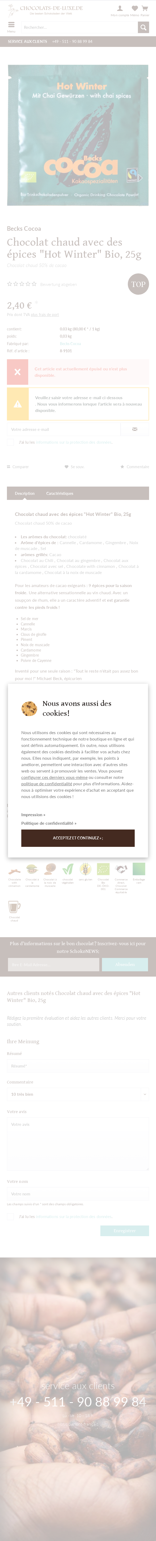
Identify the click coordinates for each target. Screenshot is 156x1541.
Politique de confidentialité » (48, 823)
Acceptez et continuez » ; (78, 838)
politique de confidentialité (46, 783)
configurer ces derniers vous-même (54, 777)
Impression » (33, 814)
